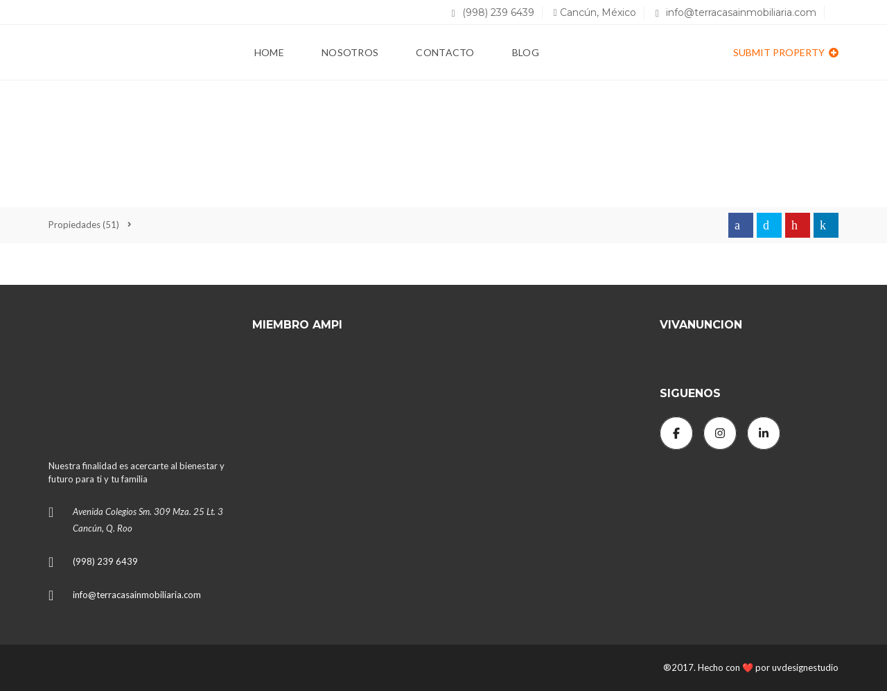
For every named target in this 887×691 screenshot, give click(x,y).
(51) (84, 224)
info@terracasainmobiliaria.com (736, 12)
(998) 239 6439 (493, 12)
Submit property (785, 52)
